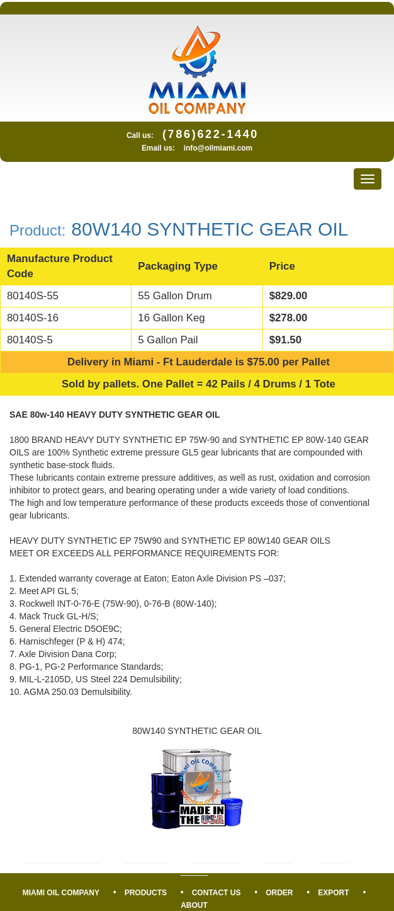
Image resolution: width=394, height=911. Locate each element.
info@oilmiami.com (218, 148)
